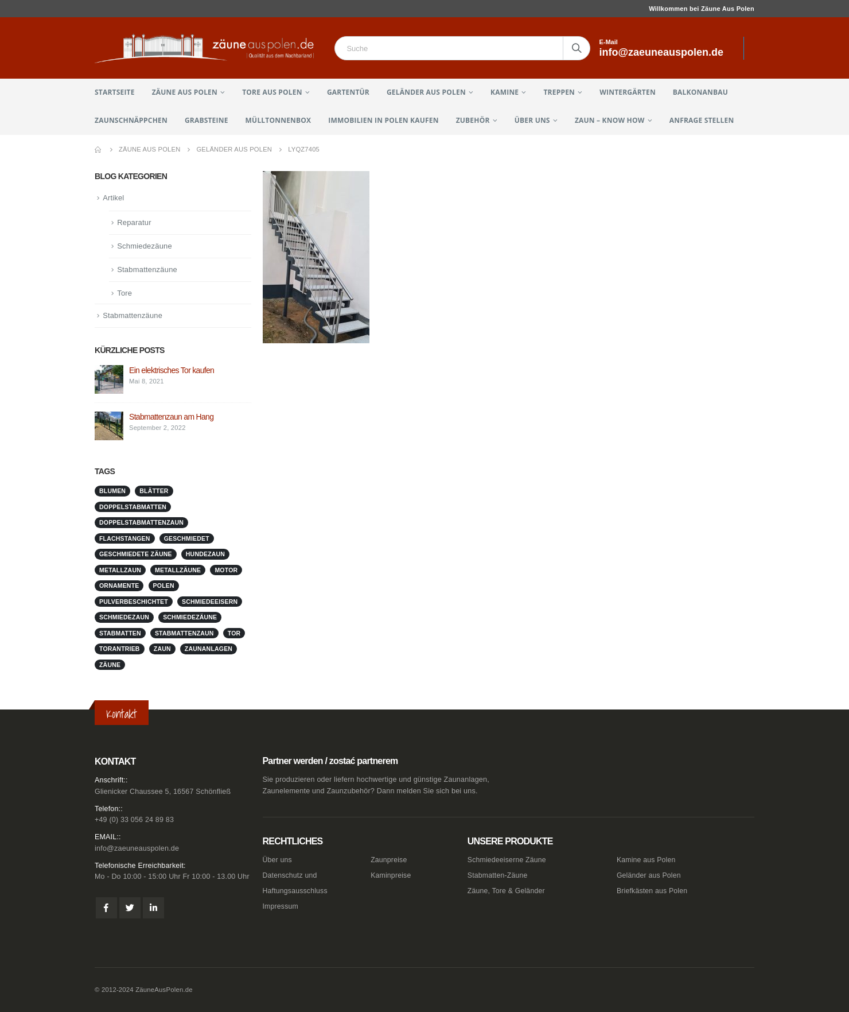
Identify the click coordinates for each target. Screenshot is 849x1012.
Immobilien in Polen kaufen (383, 120)
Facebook (106, 908)
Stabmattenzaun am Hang (171, 416)
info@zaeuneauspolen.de (137, 848)
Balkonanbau (700, 92)
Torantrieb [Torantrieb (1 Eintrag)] (119, 648)
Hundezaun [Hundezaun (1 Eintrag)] (205, 553)
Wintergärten (627, 92)
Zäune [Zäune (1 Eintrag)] (109, 664)
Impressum (281, 906)
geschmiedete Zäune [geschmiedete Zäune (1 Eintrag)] (135, 553)
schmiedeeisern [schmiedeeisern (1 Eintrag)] (209, 601)
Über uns (532, 120)
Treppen (559, 92)
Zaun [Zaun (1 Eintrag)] (162, 648)
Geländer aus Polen (426, 92)
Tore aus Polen (272, 92)
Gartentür (348, 92)
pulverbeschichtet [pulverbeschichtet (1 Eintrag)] (133, 601)
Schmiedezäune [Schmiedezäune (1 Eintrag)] (190, 617)
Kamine (504, 92)
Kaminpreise (391, 875)
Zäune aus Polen (184, 92)
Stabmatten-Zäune (498, 875)
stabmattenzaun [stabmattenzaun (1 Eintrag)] (184, 633)
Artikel (113, 197)
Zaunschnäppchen (131, 120)
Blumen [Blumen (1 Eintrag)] (112, 490)
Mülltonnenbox (278, 120)
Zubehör (473, 120)
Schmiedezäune (144, 246)
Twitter (130, 908)
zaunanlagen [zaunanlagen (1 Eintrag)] (208, 648)
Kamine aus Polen (647, 860)
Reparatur (134, 222)
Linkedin (153, 908)
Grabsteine (206, 120)
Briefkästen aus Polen (653, 891)
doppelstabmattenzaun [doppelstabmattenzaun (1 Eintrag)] (141, 522)
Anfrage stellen (701, 120)
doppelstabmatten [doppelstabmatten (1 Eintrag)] (132, 506)
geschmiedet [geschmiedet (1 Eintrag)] (186, 538)
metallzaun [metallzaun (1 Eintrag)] (120, 570)
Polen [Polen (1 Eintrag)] (163, 585)
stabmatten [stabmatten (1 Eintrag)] (120, 633)
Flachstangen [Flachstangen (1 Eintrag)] (124, 538)
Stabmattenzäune (147, 269)
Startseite (115, 92)
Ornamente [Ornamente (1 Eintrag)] (119, 585)
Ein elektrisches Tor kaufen (171, 370)
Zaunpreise (389, 860)
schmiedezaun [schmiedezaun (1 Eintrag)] (124, 617)
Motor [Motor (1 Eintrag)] (226, 570)
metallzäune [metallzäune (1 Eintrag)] (178, 570)
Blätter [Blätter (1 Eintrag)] (153, 490)
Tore (124, 293)
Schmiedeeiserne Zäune (508, 860)
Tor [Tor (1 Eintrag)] (234, 633)
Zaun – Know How (610, 120)
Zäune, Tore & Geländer (507, 891)
